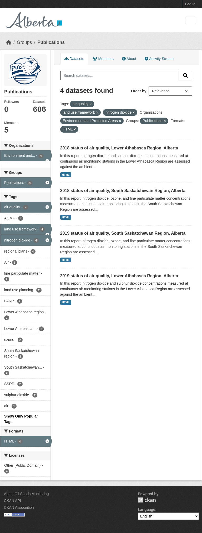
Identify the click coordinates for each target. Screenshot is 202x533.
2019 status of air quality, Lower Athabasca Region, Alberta (119, 276)
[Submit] (185, 75)
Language (146, 509)
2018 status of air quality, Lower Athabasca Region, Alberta (119, 148)
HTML (65, 174)
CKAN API (12, 501)
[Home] (8, 42)
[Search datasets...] (119, 75)
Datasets (74, 59)
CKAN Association (19, 507)
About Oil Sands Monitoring (26, 494)
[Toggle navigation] (190, 20)
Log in (190, 4)
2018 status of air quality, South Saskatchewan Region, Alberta (123, 190)
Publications (51, 42)
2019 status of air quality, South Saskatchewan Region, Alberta (123, 233)
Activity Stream (159, 59)
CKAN (147, 500)
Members (103, 59)
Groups (24, 42)
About (129, 59)
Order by (138, 91)
